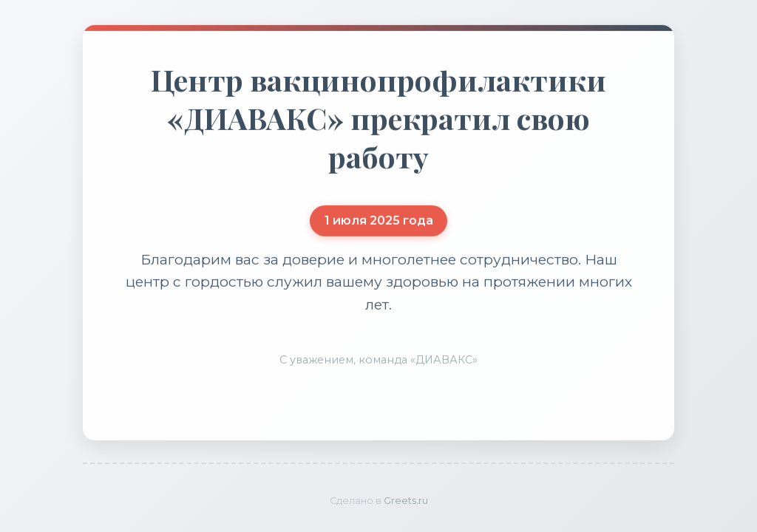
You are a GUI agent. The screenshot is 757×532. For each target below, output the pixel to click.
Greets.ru (406, 500)
